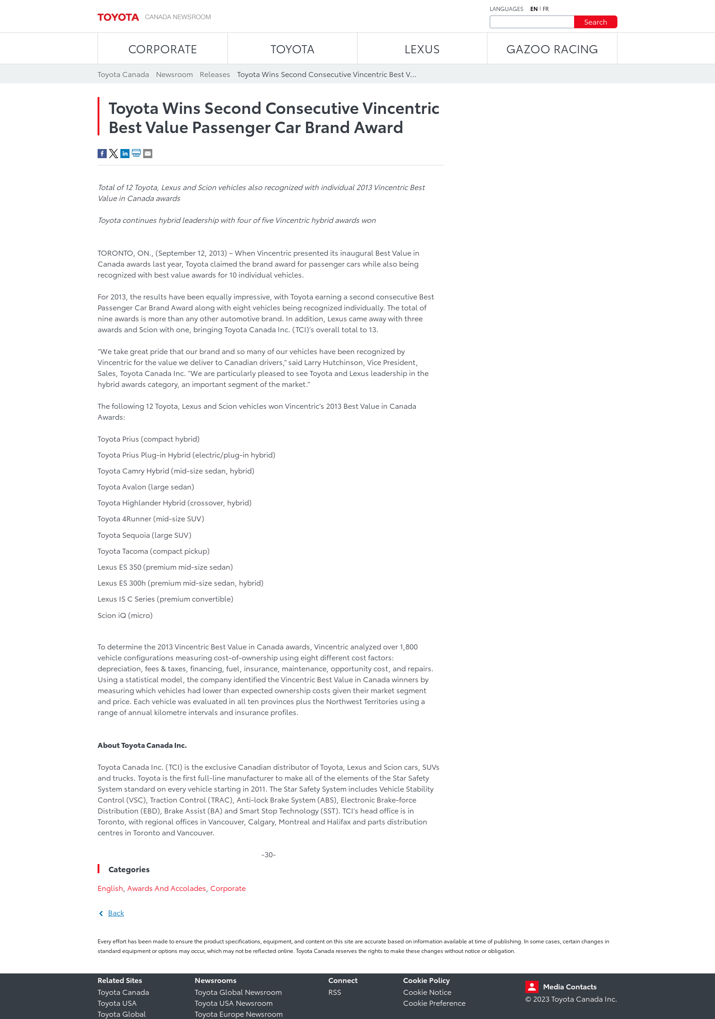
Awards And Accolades (166, 887)
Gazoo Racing (552, 48)
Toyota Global (122, 1013)
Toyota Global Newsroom (238, 991)
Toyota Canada (123, 991)
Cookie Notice (427, 991)
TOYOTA (292, 48)
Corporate (228, 887)
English (110, 887)
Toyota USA (117, 1002)
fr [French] (546, 8)
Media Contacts (570, 986)
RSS (334, 991)
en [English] (534, 8)
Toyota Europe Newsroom (239, 1013)
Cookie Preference (434, 1002)
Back (116, 912)
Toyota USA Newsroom (234, 1002)
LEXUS (422, 48)
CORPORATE (162, 48)
